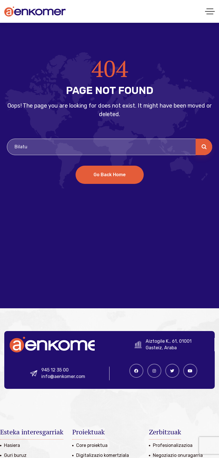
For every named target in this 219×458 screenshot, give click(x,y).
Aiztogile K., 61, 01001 (171, 341)
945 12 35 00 (58, 370)
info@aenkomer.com (66, 376)
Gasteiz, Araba (163, 347)
